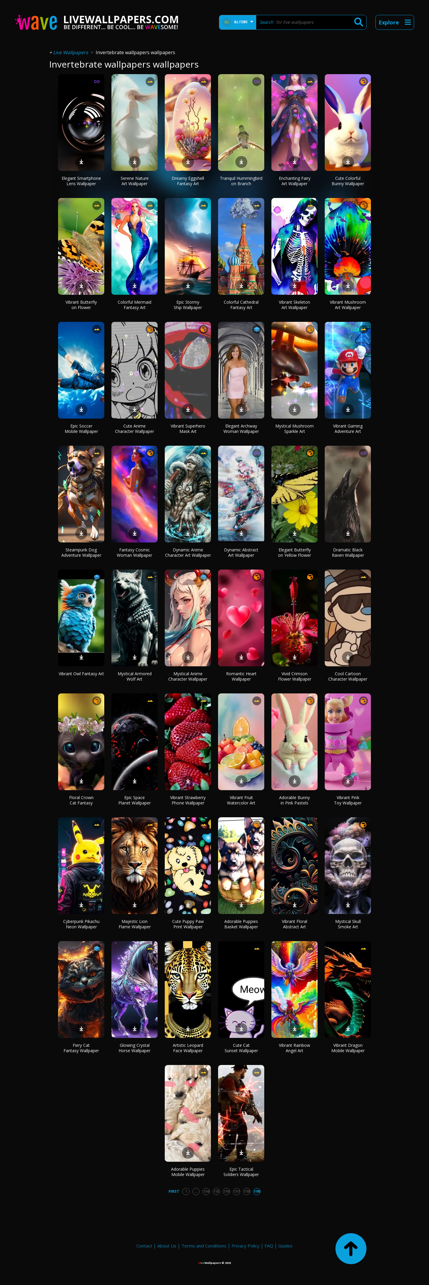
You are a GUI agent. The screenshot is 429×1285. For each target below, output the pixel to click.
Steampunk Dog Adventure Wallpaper (81, 552)
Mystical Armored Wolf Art (135, 676)
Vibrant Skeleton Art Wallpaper (294, 304)
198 (247, 1191)
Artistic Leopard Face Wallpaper (188, 1047)
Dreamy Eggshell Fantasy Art (188, 180)
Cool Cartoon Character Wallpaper (347, 676)
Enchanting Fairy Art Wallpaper (294, 180)
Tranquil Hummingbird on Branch (241, 180)
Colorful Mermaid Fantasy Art (134, 304)
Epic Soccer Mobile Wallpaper (81, 428)
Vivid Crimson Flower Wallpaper (294, 676)
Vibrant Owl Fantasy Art (81, 673)
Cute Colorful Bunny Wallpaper (348, 180)
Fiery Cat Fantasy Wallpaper (81, 1047)
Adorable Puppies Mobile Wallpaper (188, 1171)
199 (257, 1191)
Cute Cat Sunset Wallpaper (241, 1047)
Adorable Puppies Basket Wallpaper (241, 924)
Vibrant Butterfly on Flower (81, 304)
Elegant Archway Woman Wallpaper (241, 428)
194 (206, 1191)
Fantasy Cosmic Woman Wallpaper (134, 552)
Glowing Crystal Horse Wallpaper (134, 1047)
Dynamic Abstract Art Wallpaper (241, 552)
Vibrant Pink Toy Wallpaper (348, 800)
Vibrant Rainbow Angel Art (294, 1047)
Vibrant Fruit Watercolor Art (241, 800)
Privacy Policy (245, 1246)
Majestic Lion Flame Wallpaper (135, 924)
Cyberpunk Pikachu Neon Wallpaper (81, 924)
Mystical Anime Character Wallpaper (187, 676)
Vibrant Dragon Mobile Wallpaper (348, 1047)
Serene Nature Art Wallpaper (135, 180)
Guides (285, 1246)
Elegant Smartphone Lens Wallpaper (81, 180)
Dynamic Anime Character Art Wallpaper (188, 552)
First (174, 1191)
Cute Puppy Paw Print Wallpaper (188, 924)
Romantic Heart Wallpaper (241, 676)
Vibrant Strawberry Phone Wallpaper (188, 800)
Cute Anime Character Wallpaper (134, 428)
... (196, 1191)
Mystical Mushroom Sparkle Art (294, 428)
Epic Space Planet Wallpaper (134, 800)
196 (226, 1191)
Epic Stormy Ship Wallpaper (188, 304)
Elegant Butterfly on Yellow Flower (294, 552)
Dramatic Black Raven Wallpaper (348, 552)
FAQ (269, 1246)
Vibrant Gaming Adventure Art (348, 428)
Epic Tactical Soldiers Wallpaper (241, 1171)
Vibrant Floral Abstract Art (294, 924)
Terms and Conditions (203, 1246)
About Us (166, 1246)
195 (216, 1191)
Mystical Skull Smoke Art (348, 924)
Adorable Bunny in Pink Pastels (294, 800)
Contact (144, 1246)
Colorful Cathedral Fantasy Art (241, 304)
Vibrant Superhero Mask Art (188, 428)
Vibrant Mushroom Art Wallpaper (348, 304)
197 (237, 1191)
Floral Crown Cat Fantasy (81, 800)
